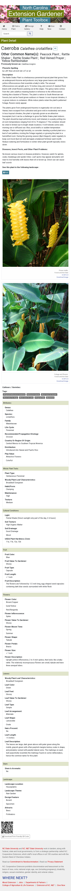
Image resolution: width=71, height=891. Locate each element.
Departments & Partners (36, 882)
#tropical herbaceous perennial (14, 394)
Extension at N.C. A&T (45, 885)
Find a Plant (15, 27)
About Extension (9, 882)
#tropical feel (39, 397)
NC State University (10, 848)
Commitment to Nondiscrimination (24, 862)
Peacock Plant (49, 54)
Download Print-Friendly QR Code (15, 836)
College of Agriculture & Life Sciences (18, 885)
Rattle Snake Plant (25, 58)
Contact (62, 27)
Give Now (50, 27)
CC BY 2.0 (65, 275)
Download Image (62, 277)
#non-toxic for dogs (10, 397)
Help (41, 27)
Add (5, 172)
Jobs (21, 882)
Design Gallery (29, 27)
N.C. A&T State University (32, 848)
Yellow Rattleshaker (15, 61)
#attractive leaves (33, 394)
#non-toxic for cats (26, 397)
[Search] (14, 33)
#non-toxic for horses (49, 394)
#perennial (50, 397)
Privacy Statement (55, 862)
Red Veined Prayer (52, 58)
